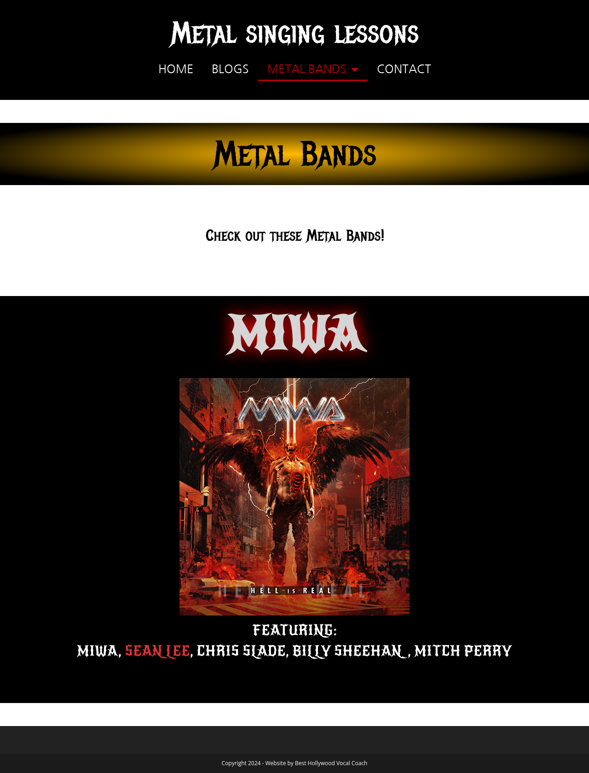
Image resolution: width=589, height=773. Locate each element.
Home (175, 69)
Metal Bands (312, 69)
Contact (404, 69)
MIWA (294, 334)
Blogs (230, 69)
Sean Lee (157, 651)
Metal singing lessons (295, 33)
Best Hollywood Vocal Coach (331, 763)
